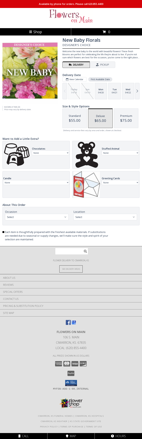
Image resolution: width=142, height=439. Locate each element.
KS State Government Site (85, 421)
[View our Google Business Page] (73, 324)
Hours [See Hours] (118, 436)
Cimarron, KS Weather (54, 421)
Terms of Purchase (71, 426)
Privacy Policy (49, 426)
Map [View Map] (71, 436)
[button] (71, 383)
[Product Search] (71, 251)
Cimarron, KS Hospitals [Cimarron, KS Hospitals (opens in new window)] (89, 416)
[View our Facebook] (68, 324)
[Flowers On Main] (71, 23)
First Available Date (100, 79)
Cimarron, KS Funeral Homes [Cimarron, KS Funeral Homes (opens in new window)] (55, 416)
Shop (35, 31)
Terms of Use (94, 426)
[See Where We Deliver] (71, 268)
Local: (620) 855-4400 (71, 348)
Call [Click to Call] (24, 436)
